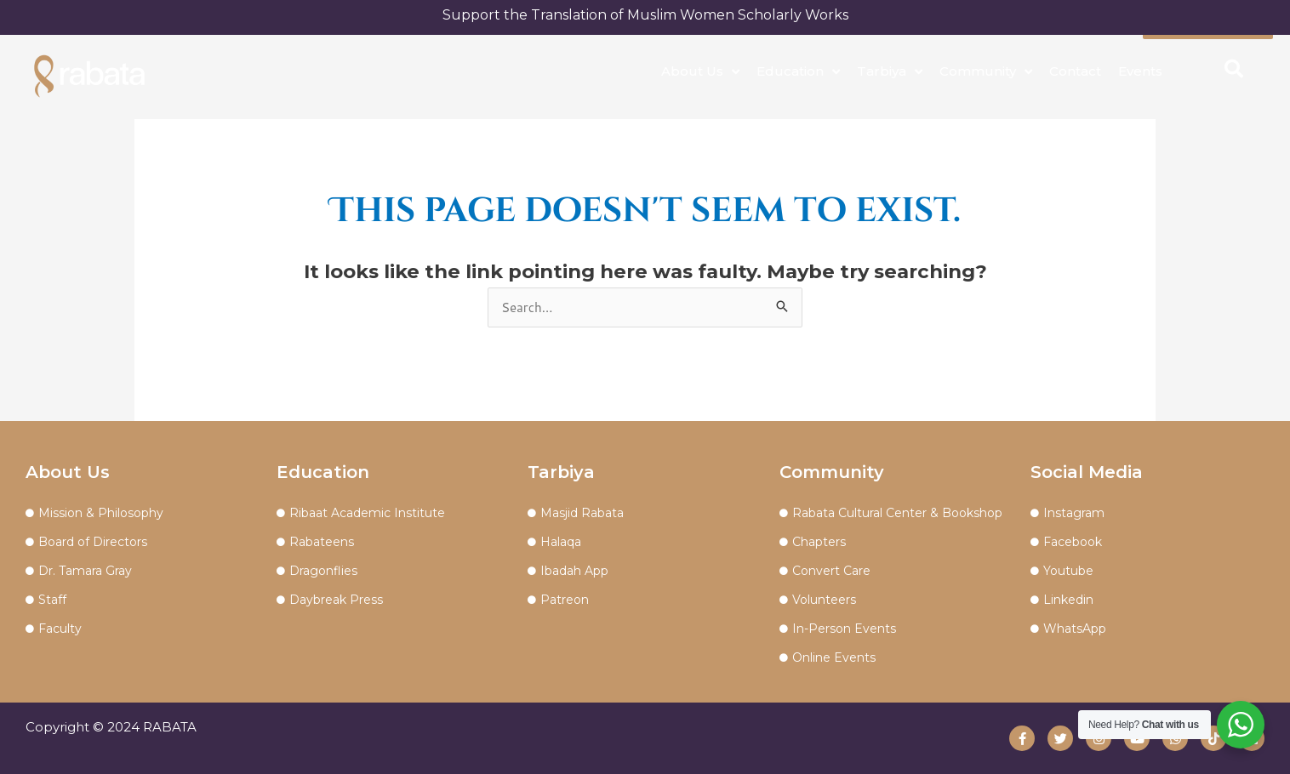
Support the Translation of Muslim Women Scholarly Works (645, 15)
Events (1140, 71)
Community (985, 72)
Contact (1075, 71)
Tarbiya (889, 72)
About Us (700, 72)
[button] (1234, 69)
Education (798, 72)
